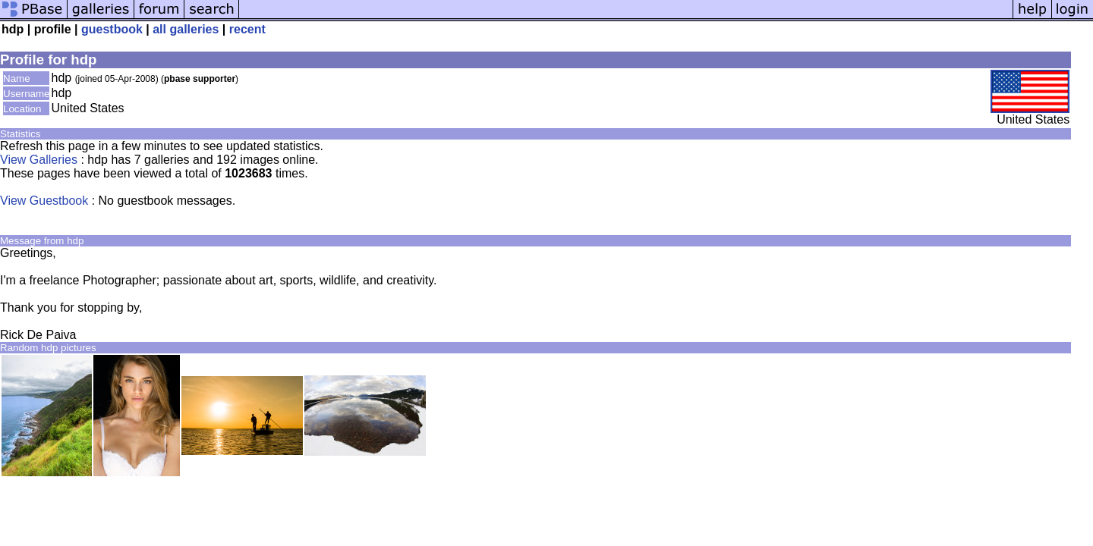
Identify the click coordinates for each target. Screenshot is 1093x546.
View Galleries (38, 159)
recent (247, 29)
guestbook (112, 29)
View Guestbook (44, 200)
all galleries (186, 29)
